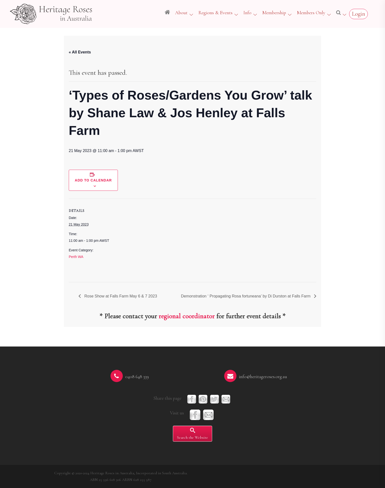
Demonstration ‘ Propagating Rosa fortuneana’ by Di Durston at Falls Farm (246, 296)
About (181, 13)
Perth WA (76, 257)
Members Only (311, 13)
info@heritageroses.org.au (263, 377)
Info (247, 13)
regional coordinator (187, 316)
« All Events (80, 52)
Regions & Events (215, 13)
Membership (274, 13)
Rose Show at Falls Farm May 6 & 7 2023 (120, 296)
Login (358, 13)
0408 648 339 (137, 377)
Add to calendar (93, 180)
